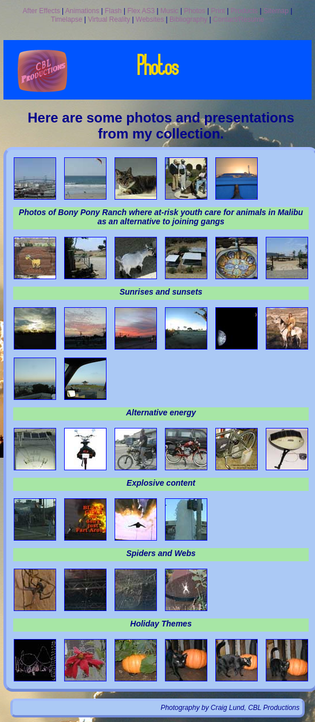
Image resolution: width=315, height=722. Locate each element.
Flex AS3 (141, 11)
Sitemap (276, 11)
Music (169, 11)
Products (244, 11)
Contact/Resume (238, 19)
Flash (113, 11)
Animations (82, 11)
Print (218, 11)
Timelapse (66, 19)
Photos (194, 11)
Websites (150, 19)
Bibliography (188, 19)
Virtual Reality (109, 19)
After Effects (41, 11)
